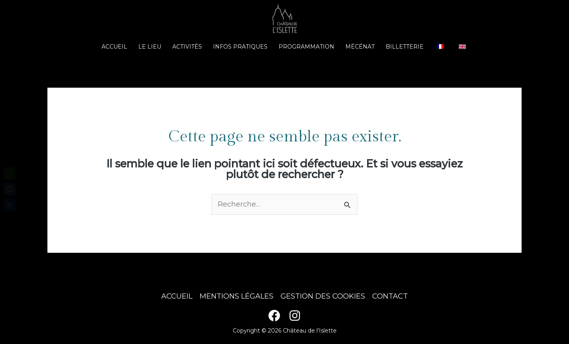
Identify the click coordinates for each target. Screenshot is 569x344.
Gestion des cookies (323, 296)
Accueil (114, 46)
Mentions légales (236, 296)
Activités (187, 46)
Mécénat (360, 46)
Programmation (306, 46)
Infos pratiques (240, 46)
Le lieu (149, 46)
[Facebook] (274, 315)
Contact (390, 296)
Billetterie (405, 46)
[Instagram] (295, 315)
